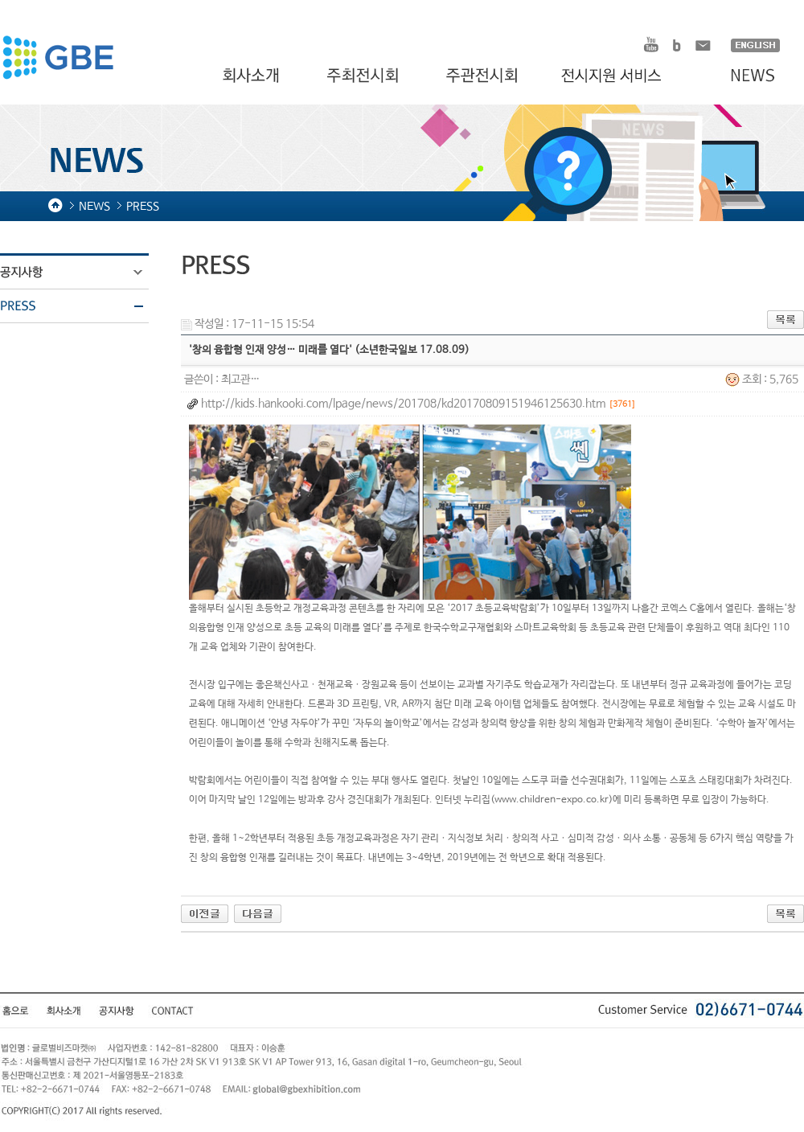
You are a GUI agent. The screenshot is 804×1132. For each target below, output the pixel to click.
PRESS (84, 306)
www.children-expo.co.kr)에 (557, 800)
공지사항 (84, 272)
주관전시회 (484, 76)
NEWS (745, 76)
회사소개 (253, 76)
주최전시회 (364, 76)
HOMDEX (57, 59)
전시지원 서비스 (620, 76)
